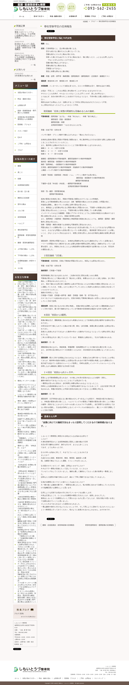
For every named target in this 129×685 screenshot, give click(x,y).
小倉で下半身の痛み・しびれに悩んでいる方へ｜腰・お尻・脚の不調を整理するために (27, 293)
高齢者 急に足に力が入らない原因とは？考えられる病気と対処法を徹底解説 (27, 577)
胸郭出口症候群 (23, 198)
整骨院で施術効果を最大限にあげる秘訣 (27, 408)
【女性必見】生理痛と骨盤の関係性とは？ (27, 466)
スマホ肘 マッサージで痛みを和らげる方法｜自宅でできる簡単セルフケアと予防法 (27, 586)
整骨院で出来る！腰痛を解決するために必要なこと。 (27, 434)
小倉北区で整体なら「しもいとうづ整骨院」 (64, 683)
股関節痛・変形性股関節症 (27, 236)
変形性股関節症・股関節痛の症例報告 (99, 525)
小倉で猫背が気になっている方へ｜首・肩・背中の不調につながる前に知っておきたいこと (27, 302)
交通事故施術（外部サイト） (27, 262)
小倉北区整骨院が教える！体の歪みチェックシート (27, 511)
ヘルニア (21, 223)
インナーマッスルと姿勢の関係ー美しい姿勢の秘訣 (27, 453)
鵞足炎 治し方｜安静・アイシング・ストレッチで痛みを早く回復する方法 (27, 551)
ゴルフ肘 (21, 211)
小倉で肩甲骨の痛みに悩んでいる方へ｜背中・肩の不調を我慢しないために (27, 310)
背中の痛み (22, 204)
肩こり (20, 172)
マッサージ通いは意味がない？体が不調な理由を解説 (27, 427)
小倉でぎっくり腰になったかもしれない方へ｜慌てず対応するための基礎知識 (27, 333)
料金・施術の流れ (55, 16)
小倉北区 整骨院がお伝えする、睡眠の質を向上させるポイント (27, 504)
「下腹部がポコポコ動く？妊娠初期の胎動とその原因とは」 (27, 538)
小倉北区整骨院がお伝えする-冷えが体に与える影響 (27, 491)
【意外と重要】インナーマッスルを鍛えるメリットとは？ (27, 459)
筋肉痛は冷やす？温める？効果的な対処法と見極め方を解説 (27, 532)
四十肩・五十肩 (23, 191)
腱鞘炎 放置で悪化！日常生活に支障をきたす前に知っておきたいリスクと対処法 (27, 524)
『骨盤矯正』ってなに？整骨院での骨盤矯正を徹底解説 (27, 440)
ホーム (21, 16)
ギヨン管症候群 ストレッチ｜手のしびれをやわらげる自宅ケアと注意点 (27, 564)
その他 (20, 268)
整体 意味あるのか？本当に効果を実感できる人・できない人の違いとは (27, 545)
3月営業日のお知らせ (24, 76)
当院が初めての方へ (38, 16)
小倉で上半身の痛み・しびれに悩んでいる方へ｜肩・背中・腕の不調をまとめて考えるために (27, 285)
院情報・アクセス (90, 16)
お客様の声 (73, 16)
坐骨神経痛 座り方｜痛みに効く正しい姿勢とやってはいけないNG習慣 (27, 557)
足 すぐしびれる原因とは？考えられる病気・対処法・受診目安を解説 (27, 593)
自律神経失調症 (23, 185)
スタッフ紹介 (23, 131)
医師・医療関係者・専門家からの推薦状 (27, 112)
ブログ (93, 21)
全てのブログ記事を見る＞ (28, 616)
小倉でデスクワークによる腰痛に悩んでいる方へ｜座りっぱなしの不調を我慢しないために (27, 388)
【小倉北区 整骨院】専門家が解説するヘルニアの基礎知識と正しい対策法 (27, 485)
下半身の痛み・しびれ (26, 255)
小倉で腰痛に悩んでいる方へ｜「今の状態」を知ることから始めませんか (27, 318)
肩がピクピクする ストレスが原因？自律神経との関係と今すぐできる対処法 (25, 58)
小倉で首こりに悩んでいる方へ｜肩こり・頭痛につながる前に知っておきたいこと (27, 325)
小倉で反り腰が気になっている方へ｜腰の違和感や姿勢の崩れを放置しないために (27, 373)
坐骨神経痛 (22, 217)
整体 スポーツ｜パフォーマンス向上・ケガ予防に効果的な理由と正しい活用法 (25, 35)
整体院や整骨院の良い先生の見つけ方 (27, 415)
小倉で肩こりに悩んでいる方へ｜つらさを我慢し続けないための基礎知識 (27, 341)
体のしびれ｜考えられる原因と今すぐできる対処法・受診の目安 (27, 570)
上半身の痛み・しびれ (26, 249)
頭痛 (19, 179)
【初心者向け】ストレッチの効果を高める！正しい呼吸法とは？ (27, 479)
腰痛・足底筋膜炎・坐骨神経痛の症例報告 (58, 525)
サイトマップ (98, 678)
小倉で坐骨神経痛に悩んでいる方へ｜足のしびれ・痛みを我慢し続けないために (27, 356)
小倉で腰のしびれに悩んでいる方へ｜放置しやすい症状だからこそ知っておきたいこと (27, 348)
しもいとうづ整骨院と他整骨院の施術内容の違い (27, 395)
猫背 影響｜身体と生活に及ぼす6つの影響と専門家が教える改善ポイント (27, 600)
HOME (85, 21)
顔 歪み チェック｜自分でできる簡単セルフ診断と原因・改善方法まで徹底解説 (25, 46)
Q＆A (20, 137)
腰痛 (19, 166)
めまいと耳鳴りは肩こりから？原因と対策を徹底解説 (27, 517)
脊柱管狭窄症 (23, 230)
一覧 (34, 65)
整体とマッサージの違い (27, 381)
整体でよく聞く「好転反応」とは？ (27, 447)
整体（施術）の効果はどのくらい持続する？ (27, 402)
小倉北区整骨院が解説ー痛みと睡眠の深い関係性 (27, 498)
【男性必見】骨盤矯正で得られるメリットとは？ (27, 472)
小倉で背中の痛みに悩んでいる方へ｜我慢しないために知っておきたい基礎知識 (27, 365)
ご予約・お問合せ (107, 16)
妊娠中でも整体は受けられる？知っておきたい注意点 (27, 421)
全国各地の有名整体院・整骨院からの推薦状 (27, 118)
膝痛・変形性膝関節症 (26, 243)
